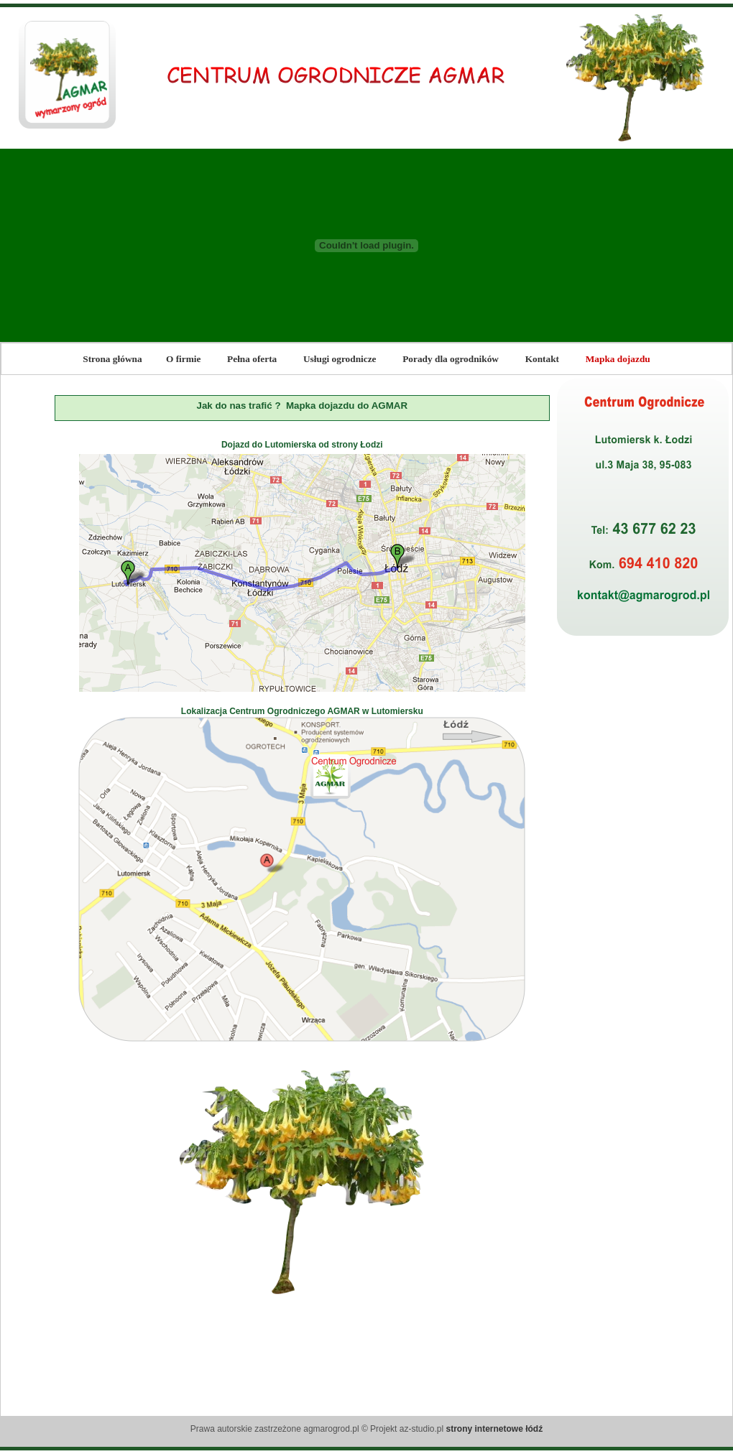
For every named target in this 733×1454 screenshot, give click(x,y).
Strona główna (112, 358)
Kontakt (542, 358)
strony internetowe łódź (494, 1429)
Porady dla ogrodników (450, 358)
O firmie (183, 358)
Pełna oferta (252, 358)
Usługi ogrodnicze (340, 358)
